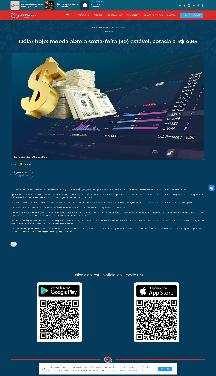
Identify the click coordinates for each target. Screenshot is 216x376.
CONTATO (171, 15)
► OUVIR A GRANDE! (191, 15)
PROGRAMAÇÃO (115, 15)
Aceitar (165, 369)
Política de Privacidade (131, 370)
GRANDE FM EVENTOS (153, 15)
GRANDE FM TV (133, 15)
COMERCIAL (99, 15)
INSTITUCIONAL (82, 15)
